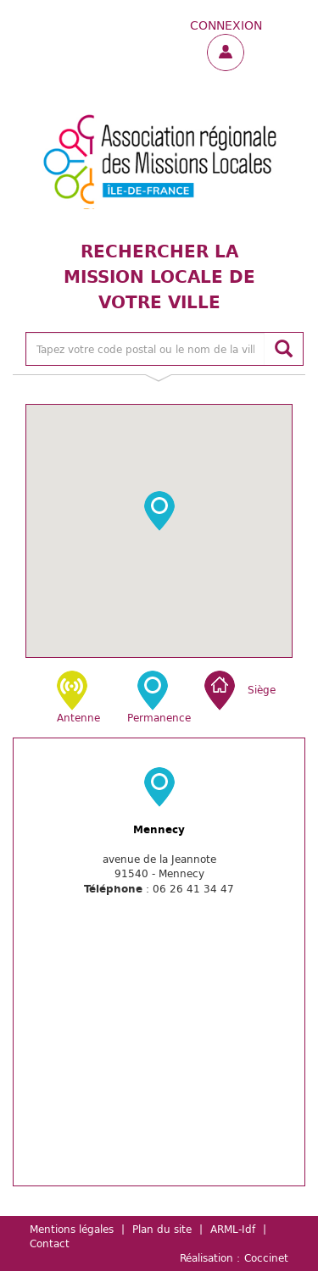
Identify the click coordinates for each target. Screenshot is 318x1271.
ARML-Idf (232, 1228)
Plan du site (162, 1228)
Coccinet (266, 1257)
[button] (159, 511)
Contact (50, 1243)
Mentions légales (72, 1228)
